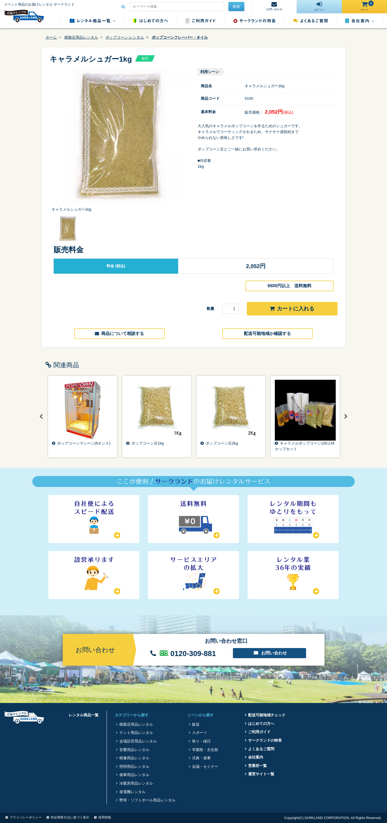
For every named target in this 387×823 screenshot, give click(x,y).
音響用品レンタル (134, 750)
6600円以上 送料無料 (289, 285)
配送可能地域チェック (267, 715)
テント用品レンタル (136, 732)
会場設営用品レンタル (138, 741)
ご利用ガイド (201, 20)
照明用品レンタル (134, 766)
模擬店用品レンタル (81, 37)
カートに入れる (292, 308)
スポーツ (199, 732)
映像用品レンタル (134, 758)
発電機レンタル (132, 792)
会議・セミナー (205, 766)
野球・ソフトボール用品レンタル (147, 800)
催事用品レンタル (134, 775)
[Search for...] (176, 6)
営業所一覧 (257, 766)
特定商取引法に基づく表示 (70, 817)
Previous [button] (41, 416)
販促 (196, 724)
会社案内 (359, 20)
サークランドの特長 (254, 20)
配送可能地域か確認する (267, 333)
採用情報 (104, 817)
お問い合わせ (274, 653)
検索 (236, 6)
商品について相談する (119, 333)
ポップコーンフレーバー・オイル (180, 37)
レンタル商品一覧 (92, 20)
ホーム (51, 37)
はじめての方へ (150, 20)
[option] (120, 140)
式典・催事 (201, 758)
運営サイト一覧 (261, 774)
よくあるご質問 (310, 20)
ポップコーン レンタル (124, 37)
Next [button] (346, 416)
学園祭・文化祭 (205, 750)
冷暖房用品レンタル (136, 783)
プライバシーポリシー (26, 817)
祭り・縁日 (201, 741)
